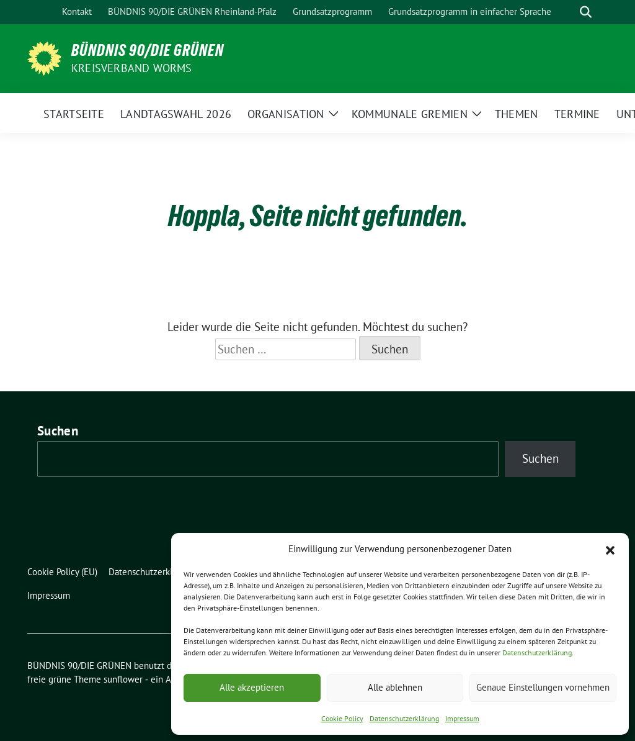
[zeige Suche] (586, 12)
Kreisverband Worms (131, 68)
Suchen (57, 430)
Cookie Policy (342, 718)
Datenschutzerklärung (537, 652)
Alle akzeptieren (252, 687)
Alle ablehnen (395, 687)
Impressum (462, 718)
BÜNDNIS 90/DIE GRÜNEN (147, 50)
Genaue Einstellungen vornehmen (543, 687)
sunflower (123, 679)
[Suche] (568, 12)
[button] (610, 549)
